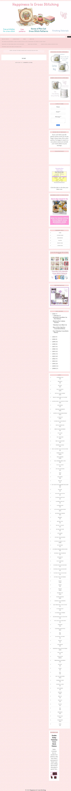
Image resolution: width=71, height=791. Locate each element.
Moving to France (60, 525)
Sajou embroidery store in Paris (60, 604)
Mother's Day (60, 521)
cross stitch (60, 656)
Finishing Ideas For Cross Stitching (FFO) (11, 46)
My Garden (60, 533)
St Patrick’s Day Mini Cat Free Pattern (60, 318)
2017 (53, 346)
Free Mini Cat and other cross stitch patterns (13, 44)
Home (24, 58)
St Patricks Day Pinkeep (60, 612)
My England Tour (60, 529)
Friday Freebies (60, 456)
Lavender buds (60, 505)
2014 (53, 354)
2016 (53, 349)
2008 (54, 368)
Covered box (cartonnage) (60, 421)
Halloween (60, 476)
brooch (60, 640)
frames (60, 668)
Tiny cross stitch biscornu (60, 620)
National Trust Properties (60, 553)
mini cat (60, 696)
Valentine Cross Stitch (60, 628)
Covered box (60, 417)
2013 (53, 356)
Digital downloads (60, 425)
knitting (60, 692)
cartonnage (60, 644)
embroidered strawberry (60, 660)
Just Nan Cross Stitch (60, 493)
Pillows (60, 240)
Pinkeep (60, 584)
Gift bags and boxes (60, 468)
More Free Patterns (32, 44)
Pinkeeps (60, 588)
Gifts (60, 472)
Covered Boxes (60, 235)
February (56, 315)
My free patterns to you (60, 541)
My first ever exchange (60, 537)
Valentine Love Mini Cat (60, 325)
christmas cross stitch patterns (60, 648)
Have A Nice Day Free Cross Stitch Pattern (59, 328)
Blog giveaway (60, 389)
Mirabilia (60, 517)
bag (60, 632)
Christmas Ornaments (60, 409)
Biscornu (60, 385)
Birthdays (60, 381)
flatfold (60, 664)
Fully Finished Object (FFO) (60, 460)
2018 (53, 344)
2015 (53, 351)
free (60, 672)
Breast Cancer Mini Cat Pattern (60, 397)
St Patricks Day (60, 608)
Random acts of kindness (60, 600)
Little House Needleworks (60, 509)
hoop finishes (60, 688)
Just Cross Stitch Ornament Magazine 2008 (60, 485)
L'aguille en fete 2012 (60, 497)
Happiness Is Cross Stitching (38, 790)
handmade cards (60, 680)
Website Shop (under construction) (49, 44)
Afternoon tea (60, 377)
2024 (54, 339)
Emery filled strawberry (60, 429)
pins (60, 708)
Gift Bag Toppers (60, 464)
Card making (60, 405)
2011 (53, 361)
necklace (60, 700)
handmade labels (60, 684)
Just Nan (60, 489)
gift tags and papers (60, 676)
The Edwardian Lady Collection (60, 616)
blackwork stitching (60, 636)
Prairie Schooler (60, 596)
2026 (54, 314)
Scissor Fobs (60, 245)
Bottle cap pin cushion (60, 393)
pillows (60, 704)
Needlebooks (60, 237)
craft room (60, 652)
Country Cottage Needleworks (60, 413)
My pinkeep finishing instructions (60, 549)
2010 (53, 363)
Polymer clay (60, 592)
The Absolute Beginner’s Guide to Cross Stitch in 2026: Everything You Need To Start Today (24, 41)
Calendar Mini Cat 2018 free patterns (60, 401)
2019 (53, 341)
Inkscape (60, 480)
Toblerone (60, 624)
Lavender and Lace (60, 501)
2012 (53, 358)
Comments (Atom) (28, 62)
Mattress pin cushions (60, 513)
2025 (54, 337)
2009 (54, 366)
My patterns (60, 545)
